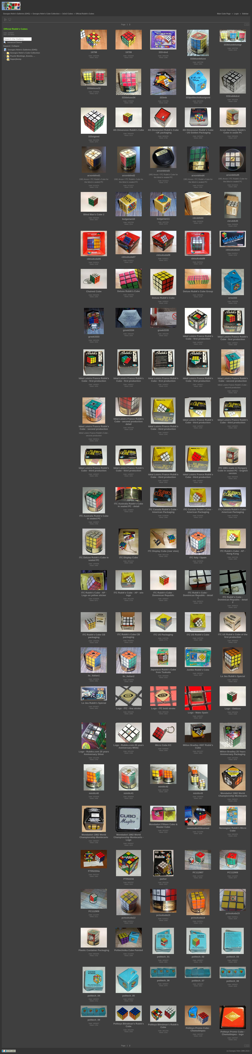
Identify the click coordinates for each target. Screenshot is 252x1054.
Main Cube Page (224, 14)
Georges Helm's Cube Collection (46, 14)
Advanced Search (14, 42)
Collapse (15, 46)
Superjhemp (15, 59)
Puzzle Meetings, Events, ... (22, 56)
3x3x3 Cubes (67, 14)
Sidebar (245, 14)
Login (236, 14)
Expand (7, 46)
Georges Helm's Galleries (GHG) (16, 14)
